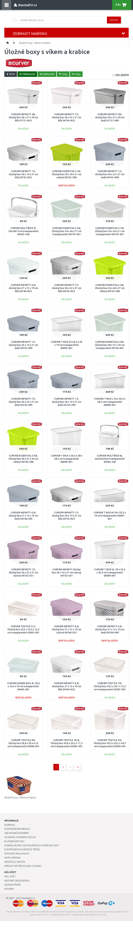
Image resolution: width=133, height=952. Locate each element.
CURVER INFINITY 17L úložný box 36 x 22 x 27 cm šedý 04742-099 (23, 401)
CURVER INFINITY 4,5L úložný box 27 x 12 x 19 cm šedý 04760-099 (109, 629)
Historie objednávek (17, 880)
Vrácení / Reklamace (16, 853)
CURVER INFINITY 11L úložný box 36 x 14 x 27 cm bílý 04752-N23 (23, 174)
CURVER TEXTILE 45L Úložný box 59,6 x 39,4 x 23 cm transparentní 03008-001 (23, 743)
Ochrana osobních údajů (20, 837)
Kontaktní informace (17, 829)
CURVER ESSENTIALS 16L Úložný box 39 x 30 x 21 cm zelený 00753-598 (66, 174)
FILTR (10, 74)
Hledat (114, 20)
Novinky (9, 889)
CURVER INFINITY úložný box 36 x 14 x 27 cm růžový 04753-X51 (66, 572)
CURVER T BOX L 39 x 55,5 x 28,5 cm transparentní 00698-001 (109, 401)
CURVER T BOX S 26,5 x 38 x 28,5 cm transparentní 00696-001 (66, 458)
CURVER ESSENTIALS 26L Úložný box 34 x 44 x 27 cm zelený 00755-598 (110, 288)
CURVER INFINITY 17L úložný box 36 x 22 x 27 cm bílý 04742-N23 (66, 288)
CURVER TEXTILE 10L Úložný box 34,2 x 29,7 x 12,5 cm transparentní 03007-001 (110, 686)
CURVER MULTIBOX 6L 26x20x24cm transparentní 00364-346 (110, 458)
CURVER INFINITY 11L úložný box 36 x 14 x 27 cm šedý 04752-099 (23, 344)
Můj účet (10, 876)
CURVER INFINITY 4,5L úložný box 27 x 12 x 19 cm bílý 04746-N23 (23, 288)
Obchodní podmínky (16, 833)
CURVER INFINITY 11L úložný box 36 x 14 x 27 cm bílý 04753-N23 (66, 515)
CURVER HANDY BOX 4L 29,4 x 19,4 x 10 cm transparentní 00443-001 (23, 686)
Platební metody (14, 841)
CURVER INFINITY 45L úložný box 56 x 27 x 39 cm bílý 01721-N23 (23, 117)
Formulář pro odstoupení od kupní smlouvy (31, 845)
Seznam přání (12, 884)
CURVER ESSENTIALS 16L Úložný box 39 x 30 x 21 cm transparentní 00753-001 (110, 231)
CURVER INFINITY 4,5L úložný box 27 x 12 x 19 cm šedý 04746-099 (23, 515)
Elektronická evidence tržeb (22, 849)
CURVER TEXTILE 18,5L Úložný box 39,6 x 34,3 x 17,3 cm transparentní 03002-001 (67, 743)
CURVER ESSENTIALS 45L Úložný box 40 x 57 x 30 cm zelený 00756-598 (23, 458)
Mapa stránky (12, 857)
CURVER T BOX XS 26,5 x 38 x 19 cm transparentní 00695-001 (66, 344)
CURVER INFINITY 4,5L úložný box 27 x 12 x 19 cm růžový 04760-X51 (66, 629)
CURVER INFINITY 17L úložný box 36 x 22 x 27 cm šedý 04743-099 (109, 174)
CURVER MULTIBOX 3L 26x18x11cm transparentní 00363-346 (23, 231)
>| (78, 767)
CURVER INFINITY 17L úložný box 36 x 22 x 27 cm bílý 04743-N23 (66, 117)
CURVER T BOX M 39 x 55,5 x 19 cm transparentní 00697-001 (110, 515)
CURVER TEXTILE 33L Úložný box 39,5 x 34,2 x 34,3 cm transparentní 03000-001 (110, 743)
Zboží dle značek (14, 861)
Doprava (9, 825)
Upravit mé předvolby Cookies (23, 866)
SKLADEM (122, 75)
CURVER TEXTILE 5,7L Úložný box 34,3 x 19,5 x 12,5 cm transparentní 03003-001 (23, 629)
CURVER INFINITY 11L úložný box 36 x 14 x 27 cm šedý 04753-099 (66, 401)
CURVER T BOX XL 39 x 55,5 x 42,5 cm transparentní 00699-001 (109, 572)
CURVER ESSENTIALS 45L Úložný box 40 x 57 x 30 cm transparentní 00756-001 (110, 344)
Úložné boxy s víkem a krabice (35, 43)
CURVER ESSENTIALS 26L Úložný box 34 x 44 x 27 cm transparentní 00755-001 (66, 231)
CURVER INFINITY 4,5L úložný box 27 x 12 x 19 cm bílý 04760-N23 (66, 686)
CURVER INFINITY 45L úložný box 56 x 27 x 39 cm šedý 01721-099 (109, 117)
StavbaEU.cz (28, 898)
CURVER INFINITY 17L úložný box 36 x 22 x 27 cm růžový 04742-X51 (23, 572)
